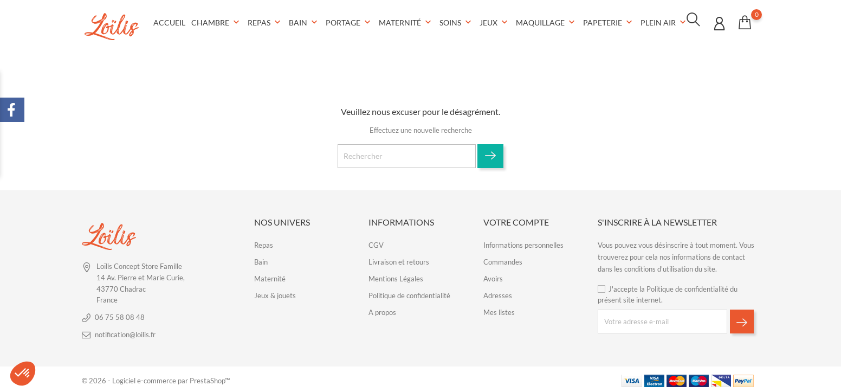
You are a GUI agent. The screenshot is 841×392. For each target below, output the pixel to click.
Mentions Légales (395, 276)
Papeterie (609, 22)
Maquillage (546, 22)
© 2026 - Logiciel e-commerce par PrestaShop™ (156, 378)
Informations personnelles (523, 243)
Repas (265, 22)
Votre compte (516, 220)
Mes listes (499, 310)
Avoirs (493, 276)
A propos (382, 310)
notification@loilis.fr (125, 332)
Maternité (406, 22)
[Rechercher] (407, 154)
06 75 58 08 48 (120, 315)
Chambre (216, 22)
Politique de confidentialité (409, 293)
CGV (376, 243)
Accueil (169, 21)
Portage (349, 22)
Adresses (497, 293)
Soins (456, 22)
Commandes (502, 259)
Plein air (664, 22)
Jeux (495, 22)
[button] (23, 374)
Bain (304, 22)
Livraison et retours (398, 259)
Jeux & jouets (275, 293)
